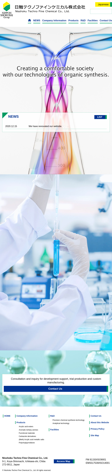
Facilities (93, 20)
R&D (83, 20)
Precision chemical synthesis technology (68, 420)
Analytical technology (60, 423)
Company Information (54, 20)
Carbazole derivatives (27, 436)
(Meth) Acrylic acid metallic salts (31, 440)
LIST (99, 117)
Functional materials (27, 433)
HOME (7, 416)
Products (73, 20)
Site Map (95, 435)
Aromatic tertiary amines (28, 430)
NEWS (36, 20)
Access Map (63, 461)
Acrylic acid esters (26, 427)
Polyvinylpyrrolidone (27, 443)
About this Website (100, 422)
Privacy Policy (97, 429)
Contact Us (106, 20)
